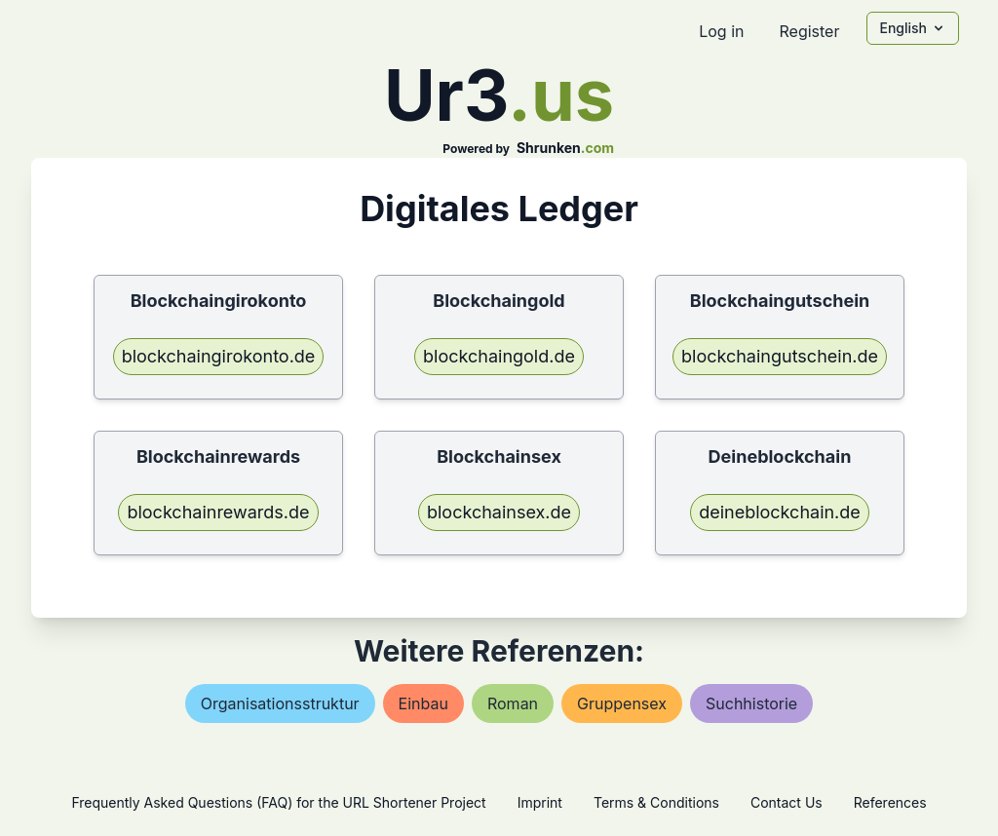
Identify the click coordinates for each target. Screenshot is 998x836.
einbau (423, 703)
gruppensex (622, 703)
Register (809, 31)
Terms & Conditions (656, 802)
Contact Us (786, 802)
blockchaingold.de (499, 356)
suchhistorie (751, 703)
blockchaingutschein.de (779, 356)
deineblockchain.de (780, 512)
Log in (721, 31)
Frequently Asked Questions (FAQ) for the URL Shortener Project (278, 802)
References (890, 802)
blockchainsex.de (499, 512)
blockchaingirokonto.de (219, 356)
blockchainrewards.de (218, 512)
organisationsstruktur (280, 703)
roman (512, 703)
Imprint (540, 802)
